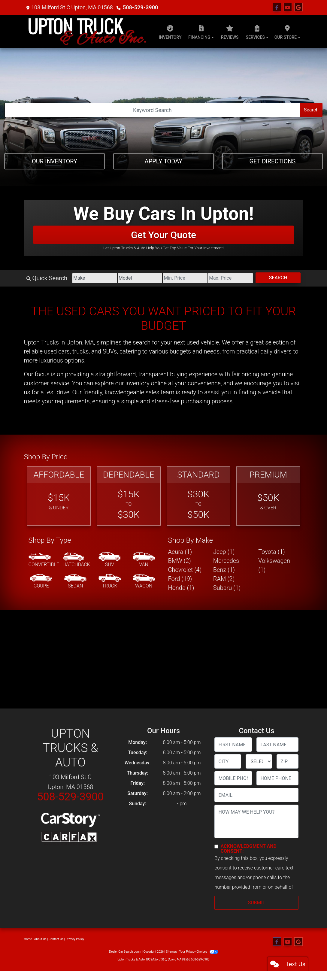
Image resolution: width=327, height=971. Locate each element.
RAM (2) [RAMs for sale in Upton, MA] (224, 578)
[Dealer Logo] (87, 31)
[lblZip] (287, 761)
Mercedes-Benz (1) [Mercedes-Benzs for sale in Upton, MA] (227, 565)
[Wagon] (144, 581)
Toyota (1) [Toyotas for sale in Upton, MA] (271, 551)
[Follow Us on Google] (298, 7)
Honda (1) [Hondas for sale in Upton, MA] (181, 587)
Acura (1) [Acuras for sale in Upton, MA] (180, 551)
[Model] (140, 278)
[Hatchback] (76, 560)
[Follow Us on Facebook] (277, 7)
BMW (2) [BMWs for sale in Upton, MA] (179, 560)
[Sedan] (75, 581)
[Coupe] (41, 581)
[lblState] (259, 761)
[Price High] (230, 278)
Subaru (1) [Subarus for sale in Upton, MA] (227, 587)
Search (311, 110)
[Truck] (109, 581)
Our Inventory (54, 161)
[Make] (94, 278)
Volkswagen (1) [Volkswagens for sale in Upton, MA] (274, 565)
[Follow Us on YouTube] (287, 7)
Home (28, 939)
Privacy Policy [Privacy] (75, 939)
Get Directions (272, 161)
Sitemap (171, 951)
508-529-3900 (140, 7)
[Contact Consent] (216, 846)
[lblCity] (227, 761)
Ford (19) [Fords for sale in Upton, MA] (180, 578)
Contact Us (56, 939)
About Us (40, 939)
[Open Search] (152, 110)
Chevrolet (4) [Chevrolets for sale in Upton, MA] (185, 569)
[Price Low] (185, 278)
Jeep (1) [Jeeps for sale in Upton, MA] (224, 551)
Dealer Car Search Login (125, 951)
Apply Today (164, 161)
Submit (256, 903)
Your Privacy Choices (198, 951)
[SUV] (109, 560)
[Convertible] (44, 560)
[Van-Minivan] (144, 560)
